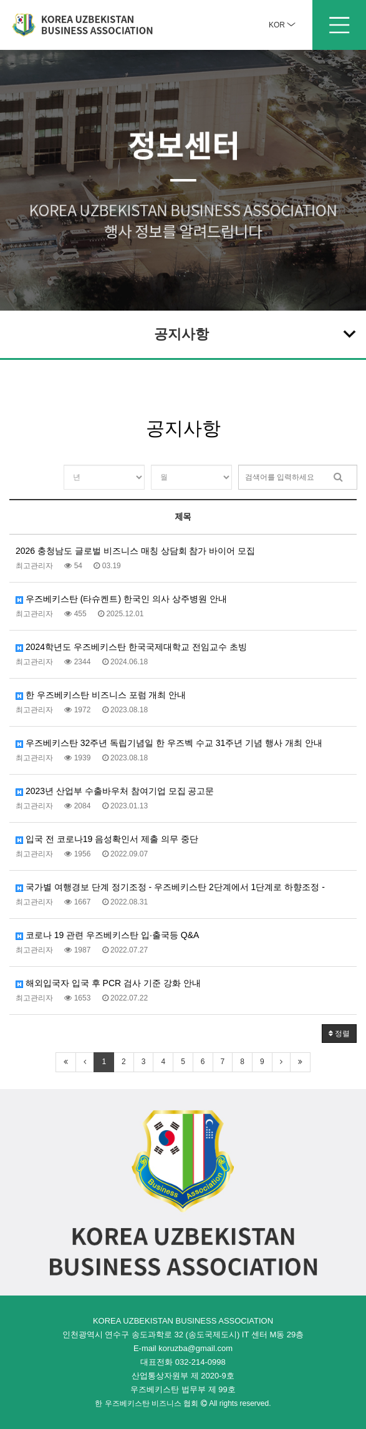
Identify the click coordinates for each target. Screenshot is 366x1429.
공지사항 (256, 332)
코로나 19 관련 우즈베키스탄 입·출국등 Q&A (107, 935)
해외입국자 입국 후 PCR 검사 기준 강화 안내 (108, 983)
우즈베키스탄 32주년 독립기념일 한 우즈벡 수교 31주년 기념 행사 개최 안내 (169, 743)
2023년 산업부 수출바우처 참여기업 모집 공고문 (115, 791)
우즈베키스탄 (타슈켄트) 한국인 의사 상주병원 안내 (121, 599)
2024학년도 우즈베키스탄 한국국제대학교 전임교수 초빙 (131, 647)
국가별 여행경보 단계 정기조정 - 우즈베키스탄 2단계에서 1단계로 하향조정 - (170, 887)
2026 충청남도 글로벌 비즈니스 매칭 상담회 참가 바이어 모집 (135, 551)
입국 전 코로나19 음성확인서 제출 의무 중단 (107, 839)
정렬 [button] (339, 1033)
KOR (282, 25)
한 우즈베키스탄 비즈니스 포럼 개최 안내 (101, 695)
